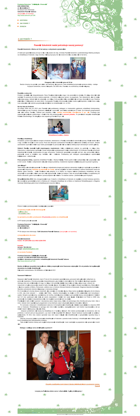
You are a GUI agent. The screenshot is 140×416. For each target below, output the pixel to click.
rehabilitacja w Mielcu (58, 201)
